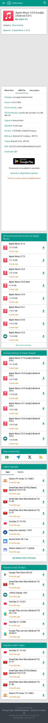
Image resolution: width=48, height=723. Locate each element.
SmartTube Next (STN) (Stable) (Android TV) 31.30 (22, 488)
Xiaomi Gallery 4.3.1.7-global (21, 548)
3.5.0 (28, 30)
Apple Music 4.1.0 (17, 244)
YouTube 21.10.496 (17, 622)
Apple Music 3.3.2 (17, 332)
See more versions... (24, 345)
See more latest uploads (24, 558)
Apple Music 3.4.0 (17, 320)
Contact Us (34, 710)
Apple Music (18, 30)
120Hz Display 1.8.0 (18, 593)
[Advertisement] (24, 61)
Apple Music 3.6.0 (17, 269)
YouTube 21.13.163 (17, 521)
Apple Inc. (23, 19)
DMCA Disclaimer (22, 710)
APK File (21, 90)
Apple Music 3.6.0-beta (19, 282)
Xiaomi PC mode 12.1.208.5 (21, 479)
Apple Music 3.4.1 (17, 307)
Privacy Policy (7, 710)
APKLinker (15, 3)
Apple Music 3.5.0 (17, 294)
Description (34, 90)
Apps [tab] (8, 472)
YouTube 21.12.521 (17, 601)
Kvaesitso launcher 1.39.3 (20, 530)
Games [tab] (21, 472)
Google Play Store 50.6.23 (20, 572)
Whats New (9, 90)
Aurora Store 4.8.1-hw (18, 539)
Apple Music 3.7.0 (17, 256)
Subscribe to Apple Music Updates (24, 173)
